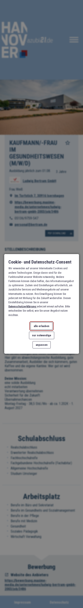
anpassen (42, 345)
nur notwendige (41, 335)
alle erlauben (41, 326)
